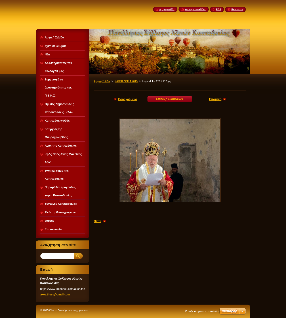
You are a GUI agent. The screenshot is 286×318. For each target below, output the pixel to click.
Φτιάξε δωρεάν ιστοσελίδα (202, 311)
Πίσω (97, 221)
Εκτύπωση (237, 9)
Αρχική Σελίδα (102, 81)
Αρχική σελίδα (167, 9)
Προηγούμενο (127, 99)
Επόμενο (215, 99)
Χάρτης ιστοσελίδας (195, 9)
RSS (218, 9)
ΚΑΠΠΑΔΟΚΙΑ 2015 (126, 81)
